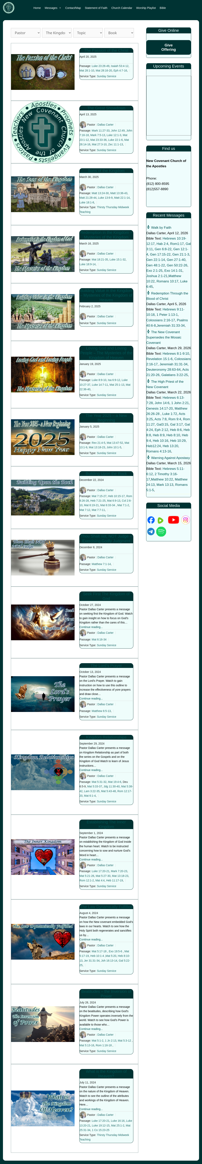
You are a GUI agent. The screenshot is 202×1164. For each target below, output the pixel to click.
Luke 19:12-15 (101, 1125)
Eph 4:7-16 (120, 70)
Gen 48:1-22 (155, 265)
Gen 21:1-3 (180, 254)
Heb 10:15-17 (116, 496)
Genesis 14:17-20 (159, 408)
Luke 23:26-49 (100, 66)
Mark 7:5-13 (97, 135)
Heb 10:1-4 (97, 955)
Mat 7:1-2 (123, 505)
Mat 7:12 (84, 509)
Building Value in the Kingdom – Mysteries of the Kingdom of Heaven (106, 295)
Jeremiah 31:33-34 (171, 325)
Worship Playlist (146, 7)
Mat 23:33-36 (98, 139)
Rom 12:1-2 (86, 880)
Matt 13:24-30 (100, 193)
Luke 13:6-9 (105, 197)
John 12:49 (118, 130)
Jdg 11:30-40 (112, 786)
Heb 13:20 (170, 446)
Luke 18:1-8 (86, 202)
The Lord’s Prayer (106, 665)
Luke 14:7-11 (100, 384)
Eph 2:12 (161, 430)
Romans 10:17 (168, 281)
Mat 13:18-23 (97, 447)
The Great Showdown (106, 108)
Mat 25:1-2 (117, 1125)
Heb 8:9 (159, 435)
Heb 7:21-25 (98, 500)
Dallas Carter (105, 124)
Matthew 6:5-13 (101, 711)
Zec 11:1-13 (115, 144)
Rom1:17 (177, 244)
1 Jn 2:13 (110, 1040)
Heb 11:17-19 (114, 880)
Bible (163, 7)
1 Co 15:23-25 (100, 1130)
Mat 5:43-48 (108, 791)
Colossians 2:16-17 (160, 320)
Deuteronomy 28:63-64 (163, 369)
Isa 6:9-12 (114, 380)
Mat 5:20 (111, 955)
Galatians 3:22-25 (174, 375)
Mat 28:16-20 (104, 70)
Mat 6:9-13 (113, 500)
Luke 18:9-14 (87, 264)
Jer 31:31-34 (92, 960)
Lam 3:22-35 (92, 791)
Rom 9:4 (174, 419)
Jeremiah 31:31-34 (174, 364)
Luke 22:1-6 (115, 139)
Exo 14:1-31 (173, 271)
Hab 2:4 (162, 244)
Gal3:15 (162, 424)
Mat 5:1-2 (97, 1040)
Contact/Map (73, 7)
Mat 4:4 (100, 880)
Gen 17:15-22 (160, 254)
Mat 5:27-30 (103, 875)
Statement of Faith (96, 7)
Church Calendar (121, 7)
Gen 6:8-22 (163, 249)
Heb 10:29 (178, 441)
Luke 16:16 (117, 1120)
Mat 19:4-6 (114, 781)
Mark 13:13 (165, 485)
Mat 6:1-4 (90, 795)
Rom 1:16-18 (104, 1045)
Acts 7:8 (160, 419)
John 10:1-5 (114, 447)
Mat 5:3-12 (124, 1040)
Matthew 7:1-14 (101, 564)
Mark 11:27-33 (100, 130)
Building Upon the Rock (106, 473)
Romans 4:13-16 (158, 451)
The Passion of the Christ (106, 50)
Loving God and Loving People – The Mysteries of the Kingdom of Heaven (106, 353)
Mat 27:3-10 (99, 144)
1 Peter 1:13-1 (167, 315)
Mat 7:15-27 (99, 496)
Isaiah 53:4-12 (119, 66)
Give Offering (168, 47)
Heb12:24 (153, 446)
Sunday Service (106, 76)
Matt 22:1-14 (122, 197)
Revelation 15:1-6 (159, 359)
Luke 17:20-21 (100, 871)
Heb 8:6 (176, 430)
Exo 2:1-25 (154, 271)
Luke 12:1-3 (114, 135)
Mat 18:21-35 (100, 259)
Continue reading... (91, 627)
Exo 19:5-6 (115, 951)
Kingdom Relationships (106, 737)
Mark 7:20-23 (119, 871)
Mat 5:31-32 (99, 781)
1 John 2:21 (180, 403)
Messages (53, 8)
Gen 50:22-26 (177, 265)
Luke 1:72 (169, 414)
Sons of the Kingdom (106, 170)
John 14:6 (162, 403)
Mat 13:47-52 (115, 442)
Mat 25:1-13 (116, 384)
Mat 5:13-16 (86, 1045)
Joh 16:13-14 (109, 960)
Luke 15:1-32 (117, 259)
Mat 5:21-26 (86, 875)
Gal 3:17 (176, 424)
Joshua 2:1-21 (157, 276)
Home (37, 7)
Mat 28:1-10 (86, 70)
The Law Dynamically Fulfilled (106, 906)
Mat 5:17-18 (99, 951)
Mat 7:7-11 (98, 509)
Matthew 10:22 (162, 479)
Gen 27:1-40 (176, 260)
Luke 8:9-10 (99, 380)
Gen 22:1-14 (155, 260)
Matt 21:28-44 (87, 197)
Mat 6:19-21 (91, 505)
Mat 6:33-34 (107, 505)
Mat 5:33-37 (94, 786)
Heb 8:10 (173, 435)
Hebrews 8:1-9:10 (176, 353)
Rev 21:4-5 (98, 442)
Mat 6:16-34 (99, 639)
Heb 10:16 (160, 441)
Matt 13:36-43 (118, 193)
